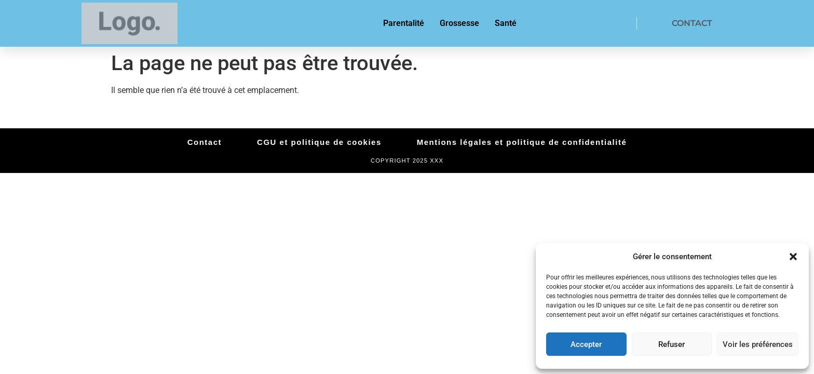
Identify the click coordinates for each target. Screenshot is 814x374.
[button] (793, 256)
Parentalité (403, 23)
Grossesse (459, 23)
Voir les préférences (758, 344)
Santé (506, 23)
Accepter (586, 344)
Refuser (671, 344)
